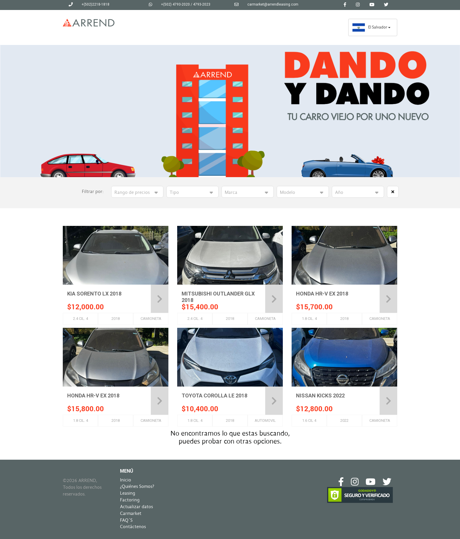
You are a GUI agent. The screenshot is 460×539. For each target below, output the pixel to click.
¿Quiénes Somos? (137, 486)
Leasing (127, 493)
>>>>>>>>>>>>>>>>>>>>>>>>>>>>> (247, 192)
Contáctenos (133, 526)
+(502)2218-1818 (95, 4)
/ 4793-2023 (200, 4)
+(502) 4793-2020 (175, 4)
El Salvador (371, 27)
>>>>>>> (192, 192)
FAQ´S (126, 520)
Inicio (125, 480)
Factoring (130, 500)
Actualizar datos (136, 506)
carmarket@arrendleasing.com (272, 4)
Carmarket (130, 513)
